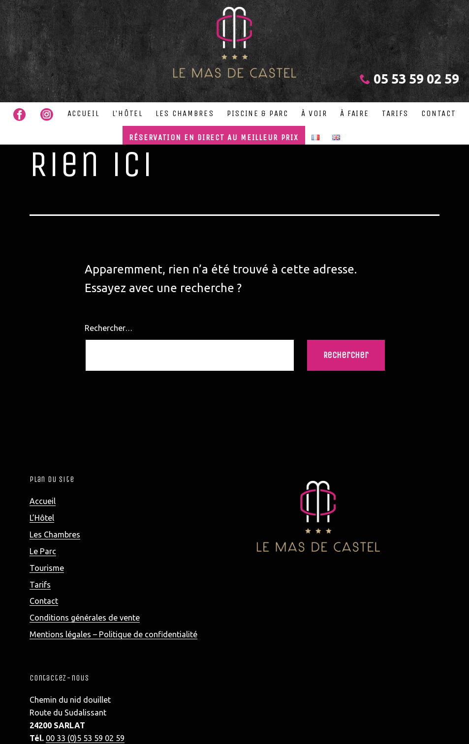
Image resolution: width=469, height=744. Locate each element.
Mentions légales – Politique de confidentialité (113, 634)
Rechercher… (108, 328)
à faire (354, 113)
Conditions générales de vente (85, 617)
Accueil (83, 113)
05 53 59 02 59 (409, 78)
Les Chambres (185, 113)
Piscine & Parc (257, 113)
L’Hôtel (127, 113)
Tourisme (47, 568)
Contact (438, 113)
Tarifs (395, 113)
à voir (314, 113)
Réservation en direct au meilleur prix (214, 137)
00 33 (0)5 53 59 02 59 (85, 738)
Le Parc (43, 551)
